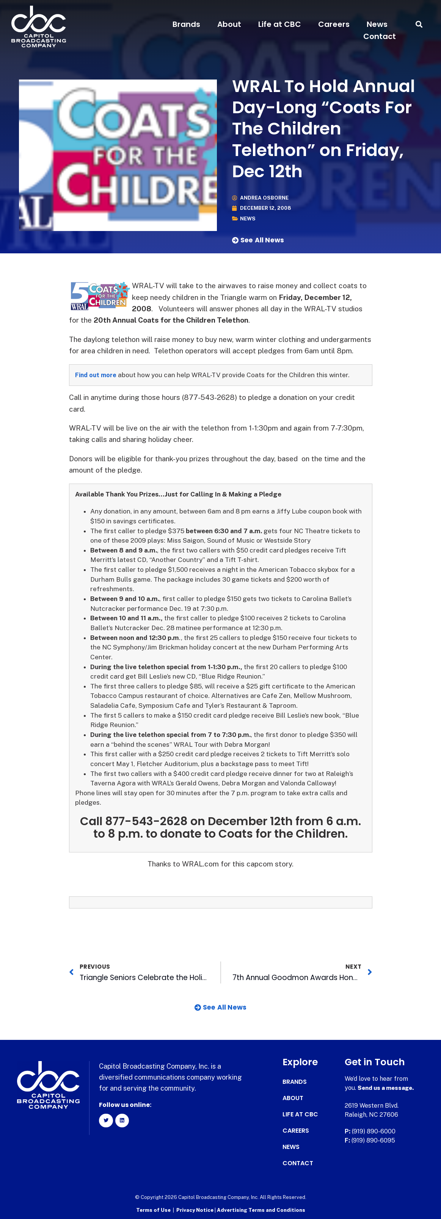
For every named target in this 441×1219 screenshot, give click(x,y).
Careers (334, 24)
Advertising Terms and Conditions (261, 1210)
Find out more (97, 374)
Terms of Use (153, 1210)
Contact (379, 36)
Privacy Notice (195, 1210)
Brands (186, 24)
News (377, 24)
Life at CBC (279, 24)
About (229, 24)
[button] (419, 24)
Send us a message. (387, 1087)
